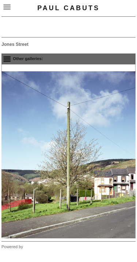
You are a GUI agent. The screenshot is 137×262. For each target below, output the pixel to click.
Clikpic (30, 247)
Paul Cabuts (68, 8)
